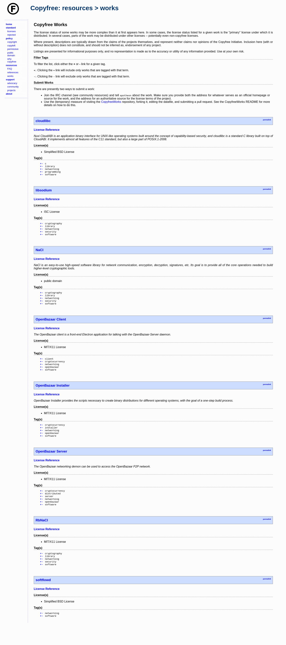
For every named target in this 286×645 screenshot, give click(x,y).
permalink (267, 120)
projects (11, 90)
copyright (12, 42)
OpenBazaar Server (51, 465)
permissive (12, 49)
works (10, 76)
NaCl (39, 255)
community (13, 86)
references (12, 72)
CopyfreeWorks (111, 101)
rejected (11, 34)
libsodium (44, 193)
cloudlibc (43, 121)
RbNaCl (42, 537)
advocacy (12, 83)
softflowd (43, 600)
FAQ (9, 68)
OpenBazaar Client (51, 327)
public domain (11, 54)
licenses (11, 31)
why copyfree (11, 60)
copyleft (11, 45)
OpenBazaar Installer (52, 396)
